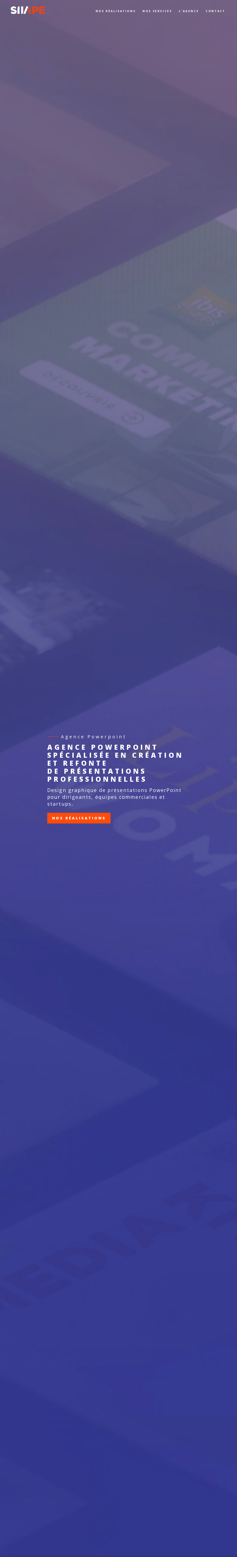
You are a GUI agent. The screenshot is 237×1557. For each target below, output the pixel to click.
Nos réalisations (79, 818)
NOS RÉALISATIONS (116, 11)
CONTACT (215, 11)
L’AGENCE (189, 11)
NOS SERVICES (157, 11)
